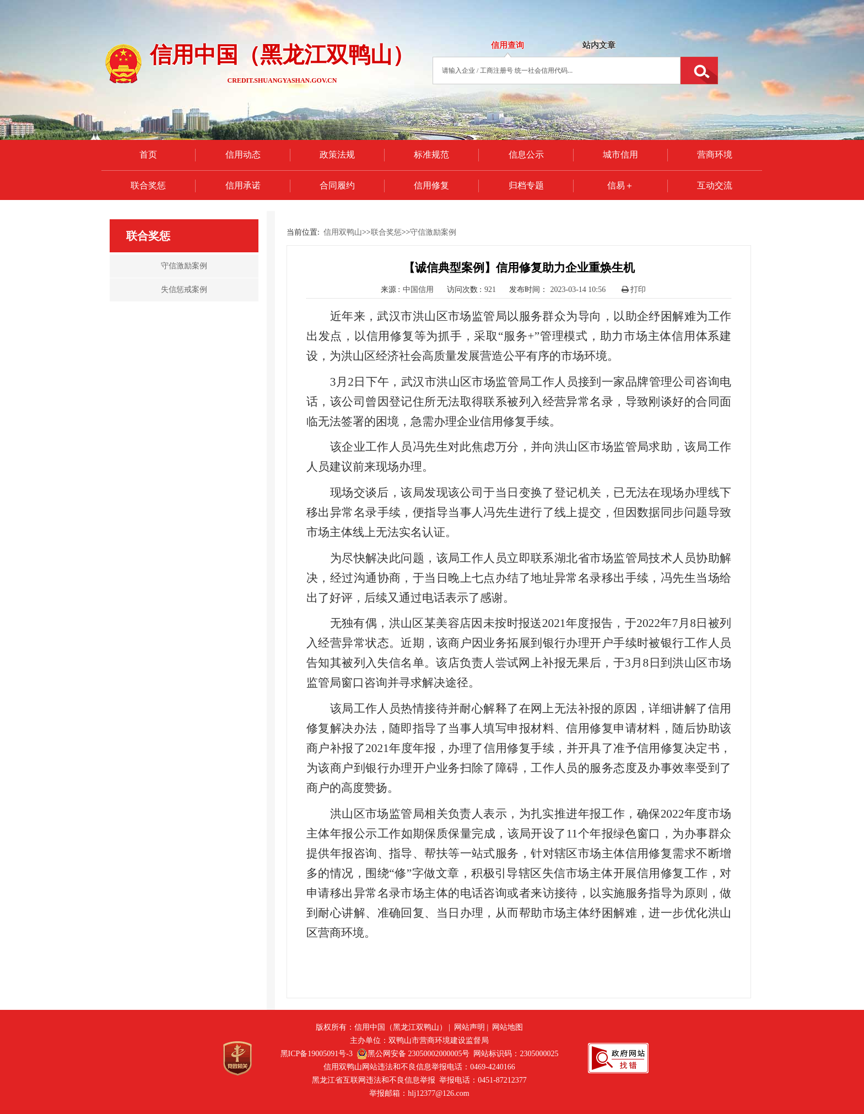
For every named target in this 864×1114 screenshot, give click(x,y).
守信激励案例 (433, 232)
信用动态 (243, 154)
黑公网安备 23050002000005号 (413, 1054)
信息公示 (526, 154)
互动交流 (714, 185)
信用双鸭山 (342, 232)
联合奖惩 (148, 185)
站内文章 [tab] (598, 45)
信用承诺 (243, 185)
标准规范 (431, 154)
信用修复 (431, 185)
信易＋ (620, 185)
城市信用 (620, 154)
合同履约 (337, 185)
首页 (148, 154)
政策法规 (337, 154)
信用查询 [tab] (507, 45)
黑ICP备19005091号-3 (316, 1054)
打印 (634, 289)
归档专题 (526, 185)
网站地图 (507, 1027)
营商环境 (714, 154)
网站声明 (469, 1027)
